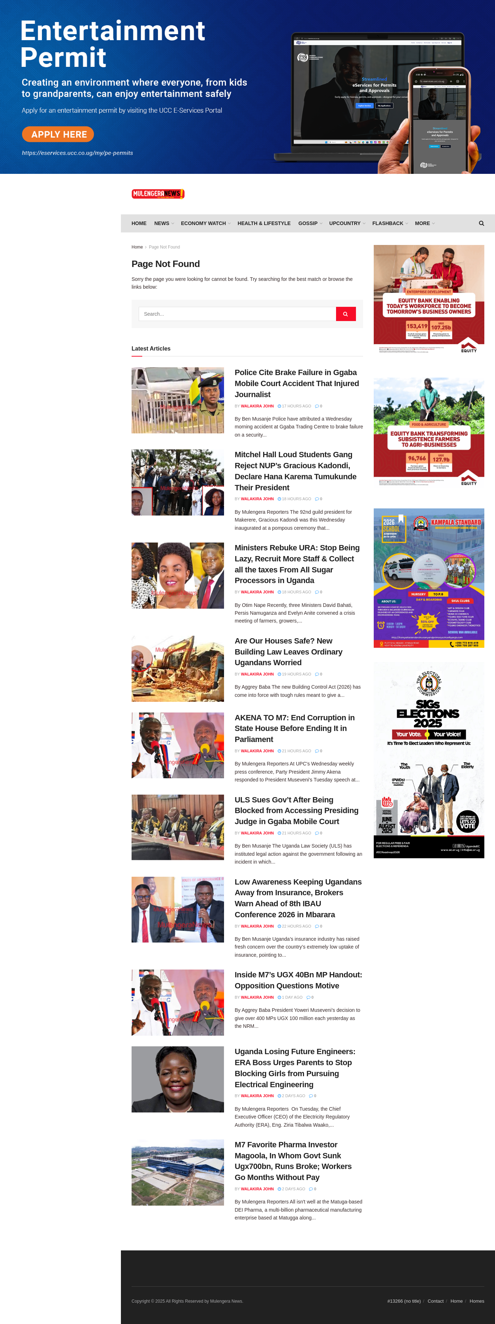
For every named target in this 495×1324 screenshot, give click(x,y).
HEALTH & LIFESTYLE (264, 223)
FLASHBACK (387, 223)
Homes (477, 1301)
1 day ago (290, 997)
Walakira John (257, 406)
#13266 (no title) (404, 1301)
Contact (436, 1301)
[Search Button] (346, 314)
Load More (60, 579)
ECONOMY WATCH (203, 223)
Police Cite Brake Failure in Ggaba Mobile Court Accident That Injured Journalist (297, 383)
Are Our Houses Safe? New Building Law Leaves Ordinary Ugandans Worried (70, 187)
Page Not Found (164, 247)
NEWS (161, 223)
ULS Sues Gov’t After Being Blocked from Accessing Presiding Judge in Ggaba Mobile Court (74, 268)
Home (139, 223)
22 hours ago (294, 926)
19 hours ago (294, 674)
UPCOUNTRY (345, 223)
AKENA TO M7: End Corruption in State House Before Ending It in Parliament (74, 228)
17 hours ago (294, 406)
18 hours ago (294, 499)
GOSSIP (308, 223)
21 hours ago (294, 751)
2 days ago (291, 1096)
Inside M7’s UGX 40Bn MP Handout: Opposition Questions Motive (72, 355)
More (422, 223)
